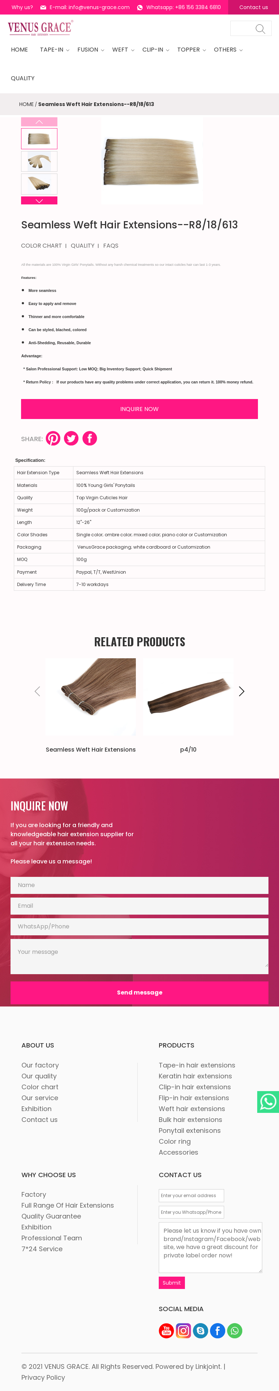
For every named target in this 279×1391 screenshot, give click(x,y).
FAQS (110, 245)
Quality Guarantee (51, 1216)
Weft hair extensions (192, 1108)
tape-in (52, 49)
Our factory (40, 1065)
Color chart (39, 1086)
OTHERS (226, 49)
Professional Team (51, 1237)
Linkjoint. (208, 1366)
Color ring (175, 1141)
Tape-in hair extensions (197, 1065)
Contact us (253, 7)
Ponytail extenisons (190, 1130)
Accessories (178, 1152)
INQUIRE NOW (139, 409)
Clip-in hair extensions (195, 1086)
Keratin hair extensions (195, 1076)
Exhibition (36, 1108)
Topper (189, 49)
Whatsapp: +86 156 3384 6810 (179, 7)
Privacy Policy (43, 1377)
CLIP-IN (153, 49)
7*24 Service (41, 1248)
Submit (172, 1282)
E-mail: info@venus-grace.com (85, 7)
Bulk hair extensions (190, 1119)
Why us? (22, 7)
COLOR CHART (41, 245)
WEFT (121, 49)
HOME (19, 49)
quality (23, 78)
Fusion (88, 49)
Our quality (39, 1076)
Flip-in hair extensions (194, 1097)
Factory (33, 1194)
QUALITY (82, 245)
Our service (39, 1097)
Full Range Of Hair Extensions (67, 1205)
